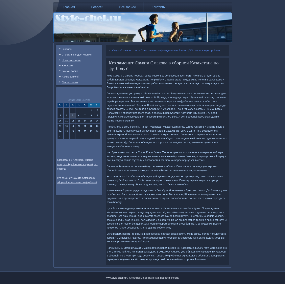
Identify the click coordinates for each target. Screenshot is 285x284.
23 (97, 126)
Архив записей (71, 76)
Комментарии (70, 71)
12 (73, 121)
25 (66, 131)
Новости (97, 7)
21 (85, 126)
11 (66, 121)
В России (67, 65)
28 (85, 131)
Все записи (127, 7)
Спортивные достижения (77, 54)
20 (79, 126)
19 (73, 126)
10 (60, 121)
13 (79, 121)
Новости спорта (71, 60)
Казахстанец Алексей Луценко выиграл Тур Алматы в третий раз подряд (77, 164)
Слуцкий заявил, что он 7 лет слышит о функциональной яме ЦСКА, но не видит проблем (166, 50)
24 (60, 131)
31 (60, 137)
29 (91, 131)
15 (91, 121)
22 (91, 126)
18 (66, 126)
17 (60, 126)
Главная (69, 7)
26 (73, 131)
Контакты (158, 7)
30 (97, 131)
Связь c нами (70, 82)
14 (85, 121)
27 (79, 131)
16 (97, 121)
